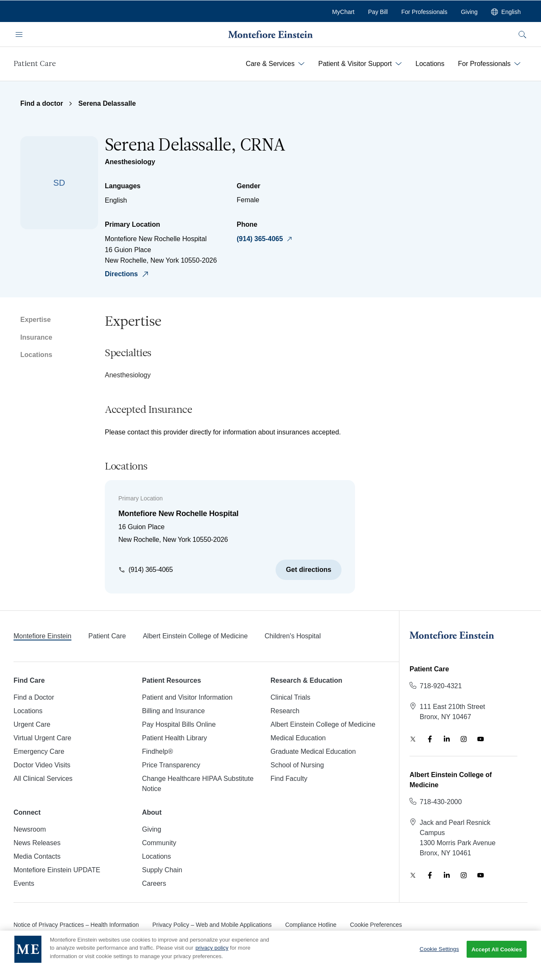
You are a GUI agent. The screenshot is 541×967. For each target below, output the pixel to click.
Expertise (35, 319)
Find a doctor (41, 103)
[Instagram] (463, 739)
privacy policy (211, 954)
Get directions (308, 569)
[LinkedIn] (446, 739)
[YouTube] (480, 739)
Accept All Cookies (496, 955)
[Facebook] (429, 739)
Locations (36, 354)
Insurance (36, 337)
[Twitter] (413, 739)
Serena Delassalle (107, 103)
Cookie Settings (439, 955)
